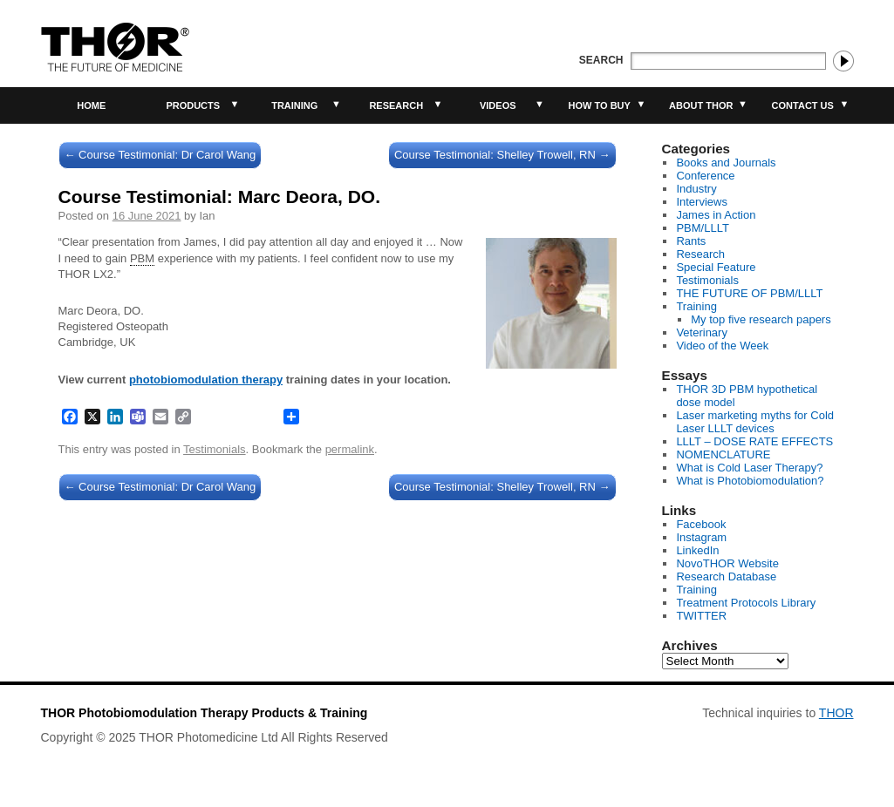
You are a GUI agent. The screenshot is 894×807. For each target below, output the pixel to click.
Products (193, 105)
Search (601, 60)
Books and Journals (725, 162)
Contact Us (803, 105)
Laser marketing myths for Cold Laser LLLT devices (755, 422)
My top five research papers (760, 319)
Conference (705, 175)
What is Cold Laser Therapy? (749, 467)
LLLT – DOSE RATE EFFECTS (754, 441)
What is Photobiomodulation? (749, 480)
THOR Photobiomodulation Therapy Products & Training (204, 713)
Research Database (726, 576)
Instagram (701, 537)
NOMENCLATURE (723, 454)
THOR (836, 713)
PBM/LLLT (702, 227)
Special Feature (715, 267)
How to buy (600, 105)
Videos (498, 105)
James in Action (715, 214)
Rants (691, 241)
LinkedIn (697, 550)
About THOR (701, 105)
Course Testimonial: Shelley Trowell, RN (502, 154)
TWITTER (701, 615)
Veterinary (701, 332)
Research (396, 105)
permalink (349, 449)
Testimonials (214, 449)
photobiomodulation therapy (206, 379)
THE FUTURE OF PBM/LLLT (749, 293)
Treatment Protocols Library (746, 602)
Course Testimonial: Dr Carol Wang (160, 154)
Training (294, 105)
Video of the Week (722, 345)
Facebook (701, 524)
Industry (696, 188)
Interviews (701, 201)
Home (91, 105)
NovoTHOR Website (727, 563)
